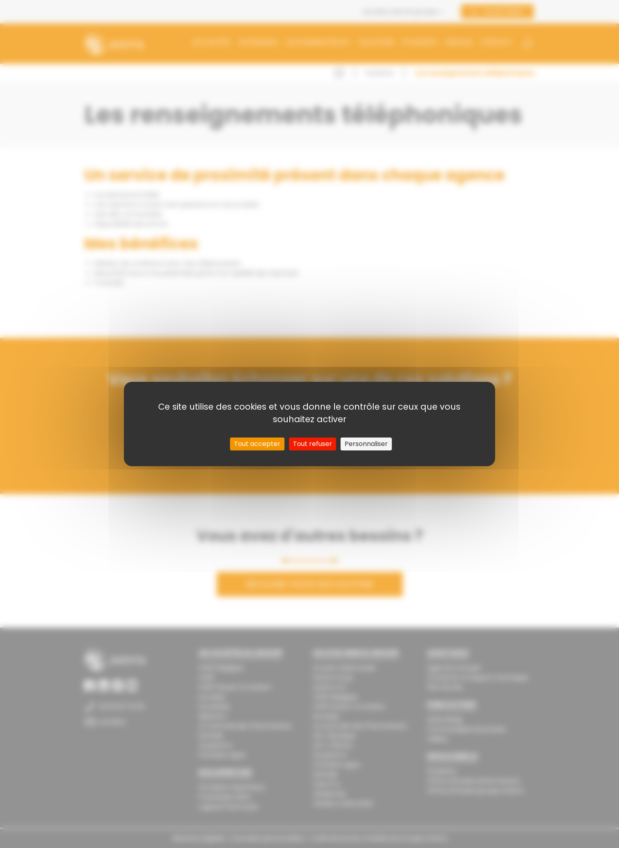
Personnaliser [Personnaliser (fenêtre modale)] (366, 443)
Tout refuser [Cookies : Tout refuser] (312, 443)
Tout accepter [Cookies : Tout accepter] (257, 443)
